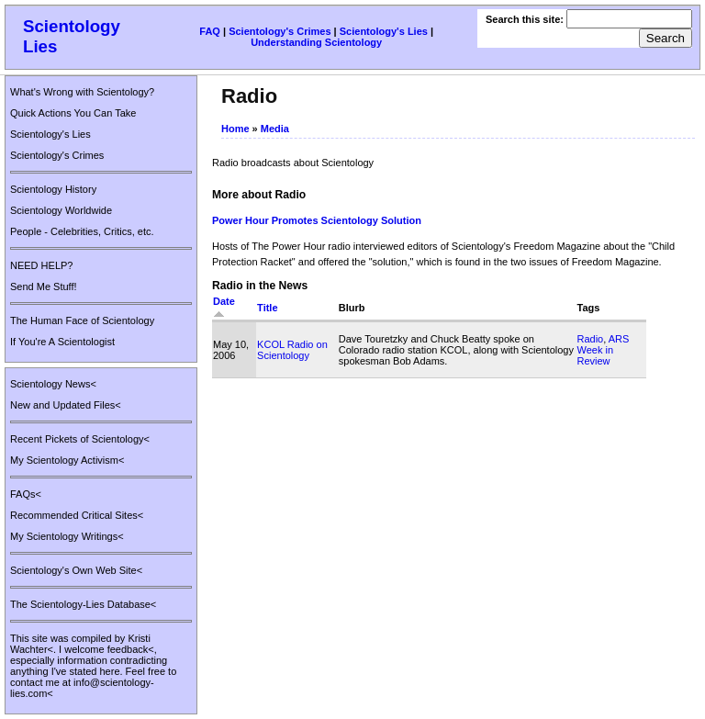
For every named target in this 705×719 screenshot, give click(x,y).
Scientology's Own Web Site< (76, 570)
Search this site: (526, 19)
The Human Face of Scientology (82, 320)
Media (275, 128)
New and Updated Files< (65, 404)
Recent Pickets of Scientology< (80, 438)
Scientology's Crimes (279, 31)
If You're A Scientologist (62, 341)
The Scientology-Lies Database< (83, 604)
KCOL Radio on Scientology (292, 350)
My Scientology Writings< (67, 536)
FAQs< (25, 494)
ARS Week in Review (603, 349)
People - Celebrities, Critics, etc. (82, 231)
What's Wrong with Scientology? (82, 91)
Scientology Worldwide (61, 210)
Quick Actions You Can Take (73, 112)
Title (267, 307)
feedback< (130, 649)
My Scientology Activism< (67, 460)
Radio (590, 338)
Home (235, 128)
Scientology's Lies (384, 31)
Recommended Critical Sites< (76, 515)
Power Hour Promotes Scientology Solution (316, 220)
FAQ (209, 31)
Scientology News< (53, 383)
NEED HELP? (41, 265)
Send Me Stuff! (43, 286)
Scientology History (53, 189)
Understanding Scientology (316, 42)
